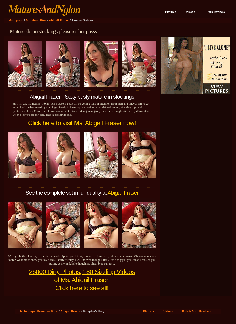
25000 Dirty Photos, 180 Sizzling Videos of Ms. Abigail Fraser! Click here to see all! (82, 280)
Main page (16, 20)
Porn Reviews (216, 12)
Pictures (170, 12)
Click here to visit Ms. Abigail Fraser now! (82, 123)
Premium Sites (36, 20)
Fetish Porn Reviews (196, 311)
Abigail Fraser (59, 20)
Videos (190, 12)
